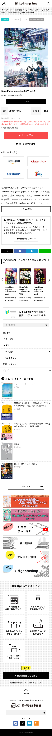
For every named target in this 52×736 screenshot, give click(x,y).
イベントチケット (10, 358)
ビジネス (24, 19)
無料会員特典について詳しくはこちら (26, 683)
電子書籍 (18, 10)
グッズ (6, 370)
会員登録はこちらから (26, 675)
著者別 (6, 345)
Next (49, 280)
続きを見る (27, 209)
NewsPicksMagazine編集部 (11, 95)
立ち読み (26, 101)
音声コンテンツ (9, 364)
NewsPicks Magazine (36, 19)
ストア (9, 10)
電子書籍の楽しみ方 (10, 128)
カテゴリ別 (8, 339)
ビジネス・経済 (32, 10)
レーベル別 (8, 352)
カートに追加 (27, 135)
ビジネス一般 (15, 19)
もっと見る (26, 486)
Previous (2, 280)
